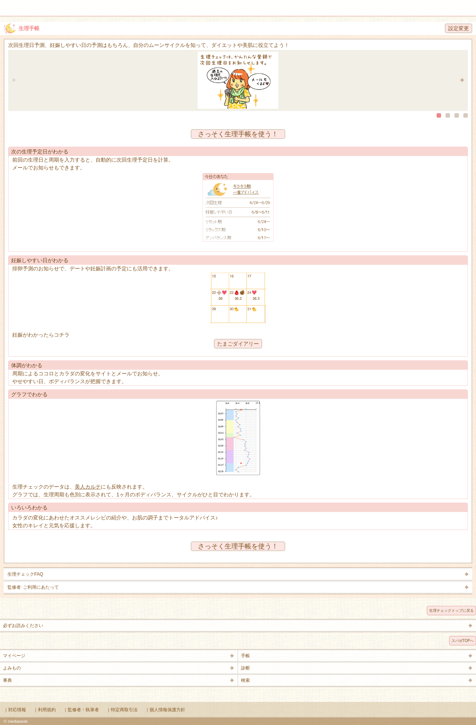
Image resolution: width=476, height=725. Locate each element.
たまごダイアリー (238, 344)
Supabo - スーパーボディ (239, 9)
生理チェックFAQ (25, 574)
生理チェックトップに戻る (451, 610)
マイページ (14, 655)
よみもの (12, 668)
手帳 (245, 655)
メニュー (10, 4)
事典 (7, 680)
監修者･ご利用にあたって (33, 587)
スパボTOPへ (462, 641)
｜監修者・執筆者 (81, 709)
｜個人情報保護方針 (165, 709)
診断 (245, 668)
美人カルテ (88, 487)
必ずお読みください (23, 625)
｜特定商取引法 (122, 709)
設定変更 (458, 28)
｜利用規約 (44, 709)
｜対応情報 (15, 709)
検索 (447, 4)
